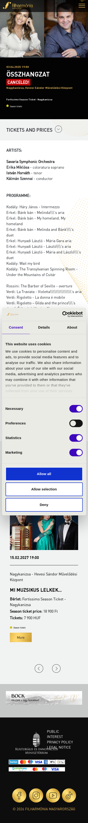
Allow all (44, 474)
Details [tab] (44, 327)
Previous (39, 668)
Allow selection (44, 489)
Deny (44, 505)
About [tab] (72, 327)
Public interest (55, 734)
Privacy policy (60, 742)
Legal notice (59, 747)
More (21, 637)
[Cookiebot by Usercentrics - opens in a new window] (63, 314)
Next (56, 668)
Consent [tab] (16, 327)
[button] (82, 6)
